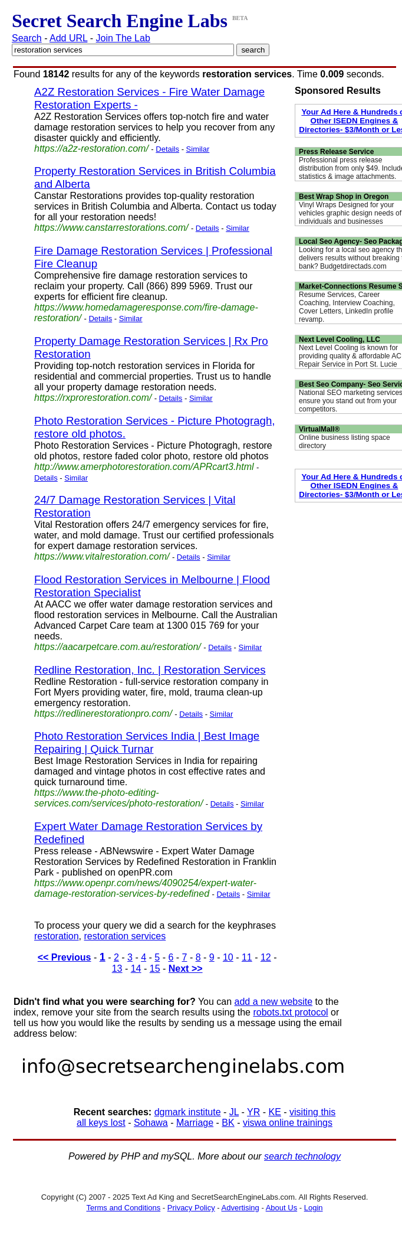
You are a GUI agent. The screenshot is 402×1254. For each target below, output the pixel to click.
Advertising (240, 1207)
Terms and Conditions (123, 1207)
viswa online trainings (287, 1123)
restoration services (125, 936)
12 (266, 957)
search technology (302, 1156)
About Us (281, 1207)
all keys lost (101, 1123)
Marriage (194, 1123)
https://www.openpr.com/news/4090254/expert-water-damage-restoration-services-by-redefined (145, 888)
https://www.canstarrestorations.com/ (111, 228)
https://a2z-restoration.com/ (91, 148)
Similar (198, 149)
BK (228, 1123)
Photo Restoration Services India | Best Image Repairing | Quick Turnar (146, 742)
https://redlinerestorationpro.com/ (103, 713)
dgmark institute (187, 1112)
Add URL (68, 38)
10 (228, 957)
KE (275, 1112)
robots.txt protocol (290, 1012)
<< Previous (64, 957)
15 (155, 969)
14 (136, 969)
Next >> (186, 969)
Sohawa (151, 1123)
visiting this (312, 1112)
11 (247, 957)
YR (253, 1112)
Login (313, 1207)
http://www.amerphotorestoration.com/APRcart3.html (144, 467)
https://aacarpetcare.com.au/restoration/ (117, 647)
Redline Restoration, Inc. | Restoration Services (150, 670)
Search (27, 38)
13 (117, 969)
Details (167, 149)
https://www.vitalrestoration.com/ (101, 556)
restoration (56, 936)
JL (234, 1112)
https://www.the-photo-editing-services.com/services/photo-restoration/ (118, 798)
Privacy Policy (191, 1207)
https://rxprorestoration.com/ (92, 398)
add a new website (274, 1002)
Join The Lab (123, 38)
